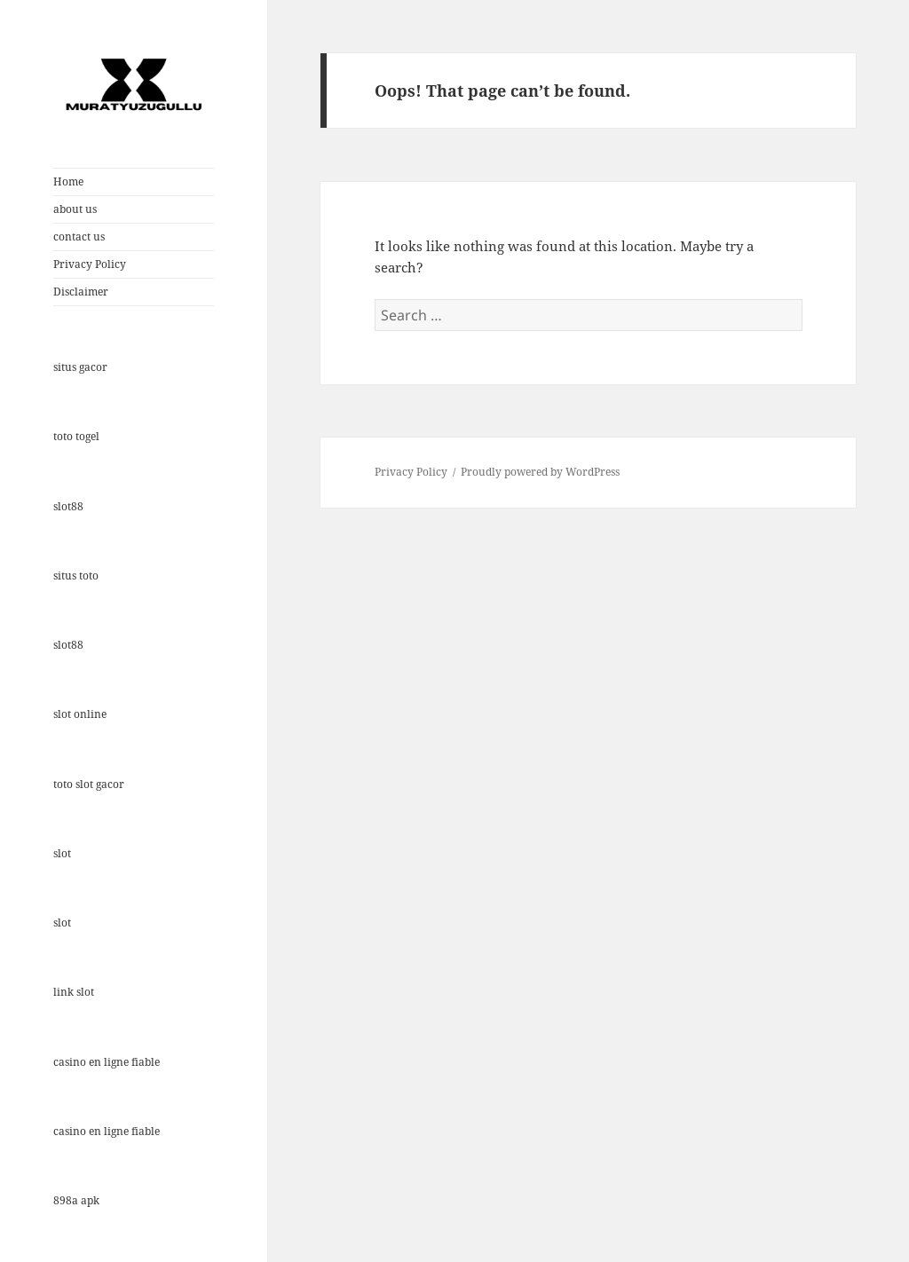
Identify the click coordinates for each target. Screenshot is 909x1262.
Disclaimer (80, 291)
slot (62, 853)
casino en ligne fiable (106, 1061)
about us (75, 209)
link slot (73, 991)
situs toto (76, 575)
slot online (80, 714)
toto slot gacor (88, 784)
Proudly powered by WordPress (540, 471)
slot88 (68, 506)
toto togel (76, 436)
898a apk (76, 1200)
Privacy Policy (89, 264)
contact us (79, 236)
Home (68, 181)
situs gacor (80, 367)
